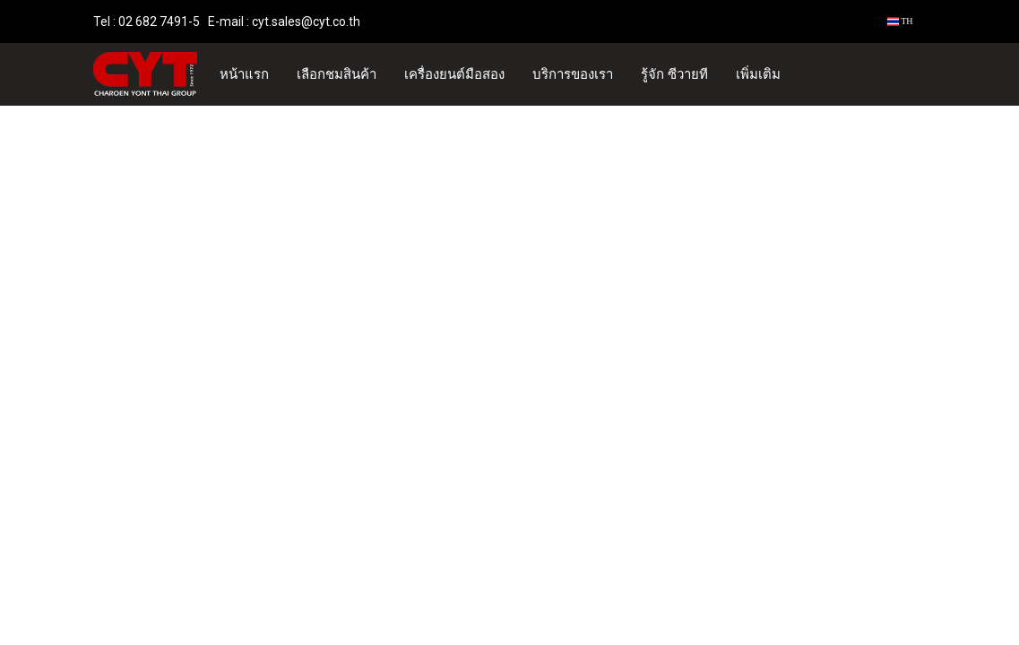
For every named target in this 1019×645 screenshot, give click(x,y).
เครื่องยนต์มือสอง (454, 74)
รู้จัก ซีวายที (674, 74)
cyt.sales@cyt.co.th (306, 21)
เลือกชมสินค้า (336, 74)
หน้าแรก (244, 74)
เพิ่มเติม (758, 74)
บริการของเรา (572, 74)
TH (900, 21)
